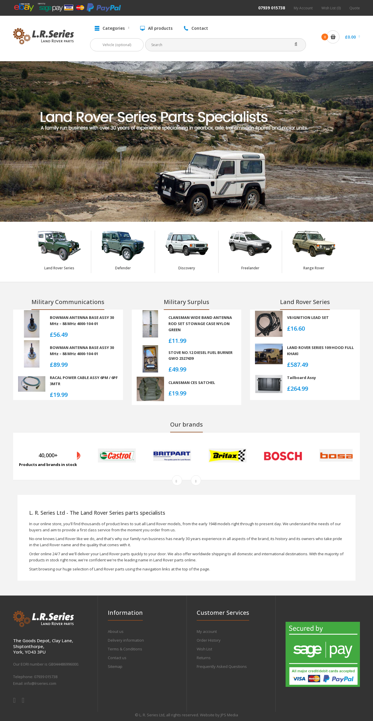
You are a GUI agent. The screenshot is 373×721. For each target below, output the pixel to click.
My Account (303, 8)
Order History (209, 640)
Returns (204, 657)
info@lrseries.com (40, 683)
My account (207, 631)
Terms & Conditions (125, 649)
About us (116, 631)
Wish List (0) (331, 8)
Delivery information (126, 640)
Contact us (117, 657)
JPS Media (229, 714)
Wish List (204, 649)
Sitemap (115, 666)
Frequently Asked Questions (222, 666)
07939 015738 (271, 8)
